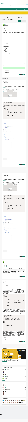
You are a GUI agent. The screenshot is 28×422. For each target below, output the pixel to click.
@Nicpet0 (4, 87)
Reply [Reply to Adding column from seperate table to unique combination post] (23, 74)
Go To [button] (24, 9)
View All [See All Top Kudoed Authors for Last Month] (3, 398)
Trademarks (1, 417)
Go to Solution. (15, 67)
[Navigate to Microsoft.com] (3, 5)
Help (21, 9)
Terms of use (1, 416)
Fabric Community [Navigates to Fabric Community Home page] (8, 5)
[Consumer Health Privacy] (14, 419)
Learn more (2, 3)
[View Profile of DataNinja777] (7, 283)
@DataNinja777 (5, 268)
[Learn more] (4, 364)
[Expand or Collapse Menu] (1, 7)
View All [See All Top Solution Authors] (3, 383)
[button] (19, 21)
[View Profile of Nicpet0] (5, 24)
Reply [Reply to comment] (23, 165)
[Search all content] (18, 11)
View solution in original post (6, 157)
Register (17, 9)
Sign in (19, 9)
